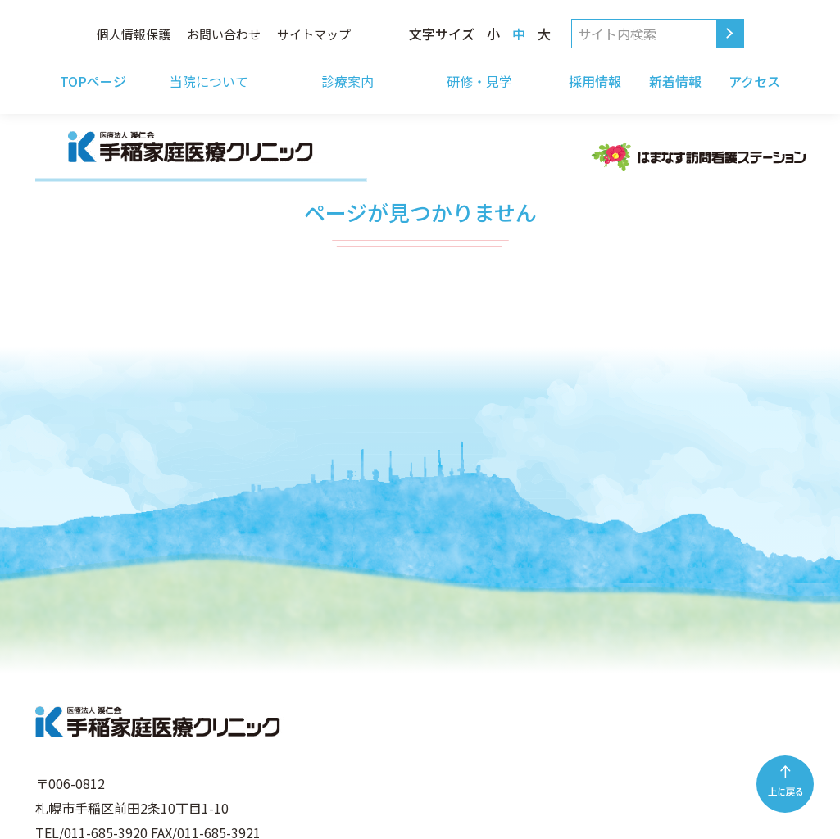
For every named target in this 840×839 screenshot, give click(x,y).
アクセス (754, 81)
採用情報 (595, 81)
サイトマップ (314, 34)
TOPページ (93, 81)
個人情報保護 (133, 34)
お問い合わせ (224, 34)
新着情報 (675, 81)
